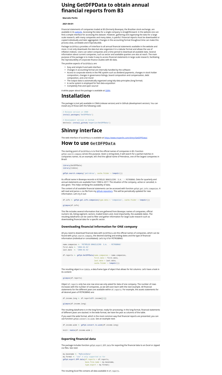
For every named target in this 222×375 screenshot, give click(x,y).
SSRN (107, 90)
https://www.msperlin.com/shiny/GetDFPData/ (125, 137)
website (78, 32)
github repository (105, 191)
